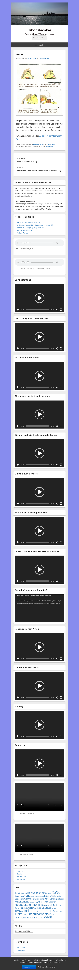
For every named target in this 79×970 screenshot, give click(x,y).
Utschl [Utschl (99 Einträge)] (32, 914)
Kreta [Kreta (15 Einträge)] (17, 902)
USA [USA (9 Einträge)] (25, 914)
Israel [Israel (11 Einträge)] (42, 899)
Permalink (49, 147)
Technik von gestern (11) (25, 230)
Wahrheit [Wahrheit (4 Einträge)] (40, 918)
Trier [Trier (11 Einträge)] (61, 911)
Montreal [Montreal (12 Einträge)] (44, 902)
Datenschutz (21, 947)
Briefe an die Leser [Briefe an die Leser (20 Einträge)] (35, 893)
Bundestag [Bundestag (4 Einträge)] (48, 893)
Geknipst (20, 874)
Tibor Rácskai (39, 30)
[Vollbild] (61, 309)
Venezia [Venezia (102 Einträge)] (43, 914)
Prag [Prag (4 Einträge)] (59, 905)
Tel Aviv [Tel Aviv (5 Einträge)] (54, 908)
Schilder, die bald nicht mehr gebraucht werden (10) (35, 225)
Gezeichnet (51, 144)
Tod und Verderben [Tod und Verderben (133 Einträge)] (37, 911)
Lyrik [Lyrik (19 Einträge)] (38, 902)
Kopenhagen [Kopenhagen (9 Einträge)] (59, 899)
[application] (39, 298)
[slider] (37, 309)
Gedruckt (20, 871)
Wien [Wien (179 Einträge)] (48, 917)
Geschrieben (21, 876)
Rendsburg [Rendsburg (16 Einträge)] (25, 908)
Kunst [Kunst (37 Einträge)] (23, 901)
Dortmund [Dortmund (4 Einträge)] (34, 896)
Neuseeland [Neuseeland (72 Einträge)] (23, 904)
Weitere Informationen (47, 967)
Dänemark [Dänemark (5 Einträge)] (40, 896)
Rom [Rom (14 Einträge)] (32, 908)
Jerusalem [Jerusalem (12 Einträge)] (49, 899)
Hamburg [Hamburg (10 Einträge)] (35, 899)
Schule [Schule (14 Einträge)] (38, 908)
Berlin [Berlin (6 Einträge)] (17, 893)
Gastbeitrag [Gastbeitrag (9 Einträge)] (19, 899)
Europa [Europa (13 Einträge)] (47, 896)
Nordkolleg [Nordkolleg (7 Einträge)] (47, 905)
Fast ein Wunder (22, 233)
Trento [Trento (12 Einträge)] (55, 911)
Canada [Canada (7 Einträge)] (17, 896)
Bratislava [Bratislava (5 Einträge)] (22, 893)
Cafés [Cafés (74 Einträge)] (56, 892)
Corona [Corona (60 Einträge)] (25, 895)
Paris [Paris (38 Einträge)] (54, 904)
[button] (39, 298)
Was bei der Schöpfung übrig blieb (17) (30, 228)
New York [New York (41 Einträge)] (37, 904)
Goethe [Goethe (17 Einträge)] (27, 899)
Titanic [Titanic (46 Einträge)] (19, 911)
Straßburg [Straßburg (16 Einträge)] (46, 908)
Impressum (21, 950)
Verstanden (29, 967)
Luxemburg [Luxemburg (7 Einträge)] (31, 902)
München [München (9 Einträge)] (52, 902)
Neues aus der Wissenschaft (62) (28, 222)
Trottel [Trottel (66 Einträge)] (19, 914)
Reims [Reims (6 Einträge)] (17, 908)
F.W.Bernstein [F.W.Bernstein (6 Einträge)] (56, 896)
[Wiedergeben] (18, 309)
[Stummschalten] (57, 309)
